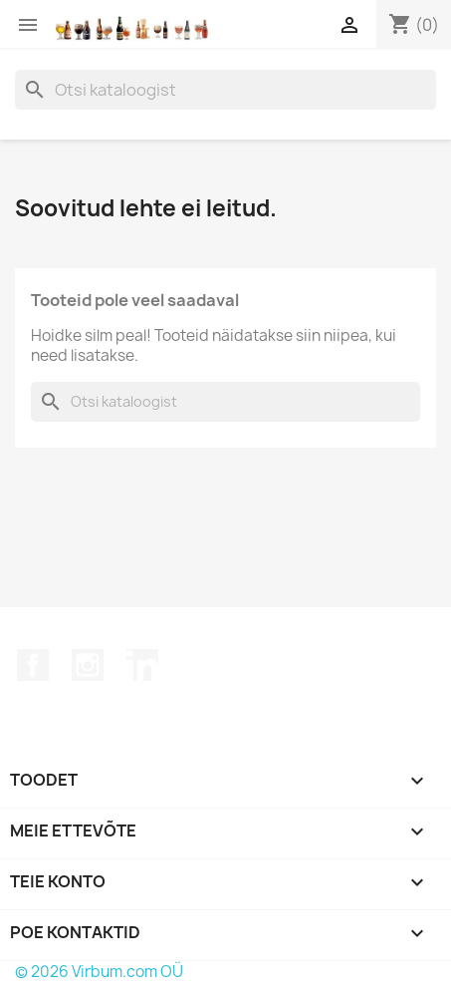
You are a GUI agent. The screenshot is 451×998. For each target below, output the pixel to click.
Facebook (33, 665)
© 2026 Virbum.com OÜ (99, 971)
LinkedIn (142, 665)
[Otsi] (225, 90)
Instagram (88, 665)
